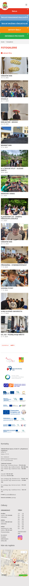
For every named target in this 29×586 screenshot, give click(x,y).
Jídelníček (3, 523)
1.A (19, 513)
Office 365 (4, 540)
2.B (23, 515)
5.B (23, 521)
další (12, 345)
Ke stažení (4, 535)
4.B (23, 519)
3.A (19, 517)
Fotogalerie (9, 42)
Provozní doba (5, 532)
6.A (19, 523)
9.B (23, 528)
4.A (19, 519)
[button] (14, 11)
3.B (23, 517)
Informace (4, 517)
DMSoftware (4, 539)
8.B (23, 526)
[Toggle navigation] (26, 4)
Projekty (3, 537)
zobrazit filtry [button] (6, 53)
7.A (19, 525)
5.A (19, 521)
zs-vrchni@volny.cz (10, 494)
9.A (19, 528)
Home (2, 42)
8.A (19, 526)
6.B (23, 523)
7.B (23, 525)
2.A (19, 515)
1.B (23, 513)
